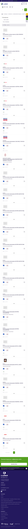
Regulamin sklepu (4, 505)
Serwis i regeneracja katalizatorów (7, 500)
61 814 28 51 (3, 485)
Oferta (2, 495)
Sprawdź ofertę (14, 464)
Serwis (2, 497)
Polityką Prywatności (4, 468)
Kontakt (2, 519)
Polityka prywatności (4, 507)
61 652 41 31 (3, 484)
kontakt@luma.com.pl (5, 487)
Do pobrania (3, 516)
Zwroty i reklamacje (4, 514)
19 (3, 75)
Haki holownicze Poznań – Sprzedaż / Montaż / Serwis (10, 499)
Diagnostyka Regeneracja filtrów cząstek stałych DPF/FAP (11, 502)
